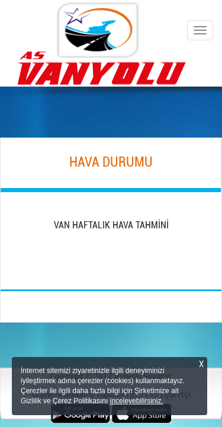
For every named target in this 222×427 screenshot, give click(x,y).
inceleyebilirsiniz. (136, 401)
